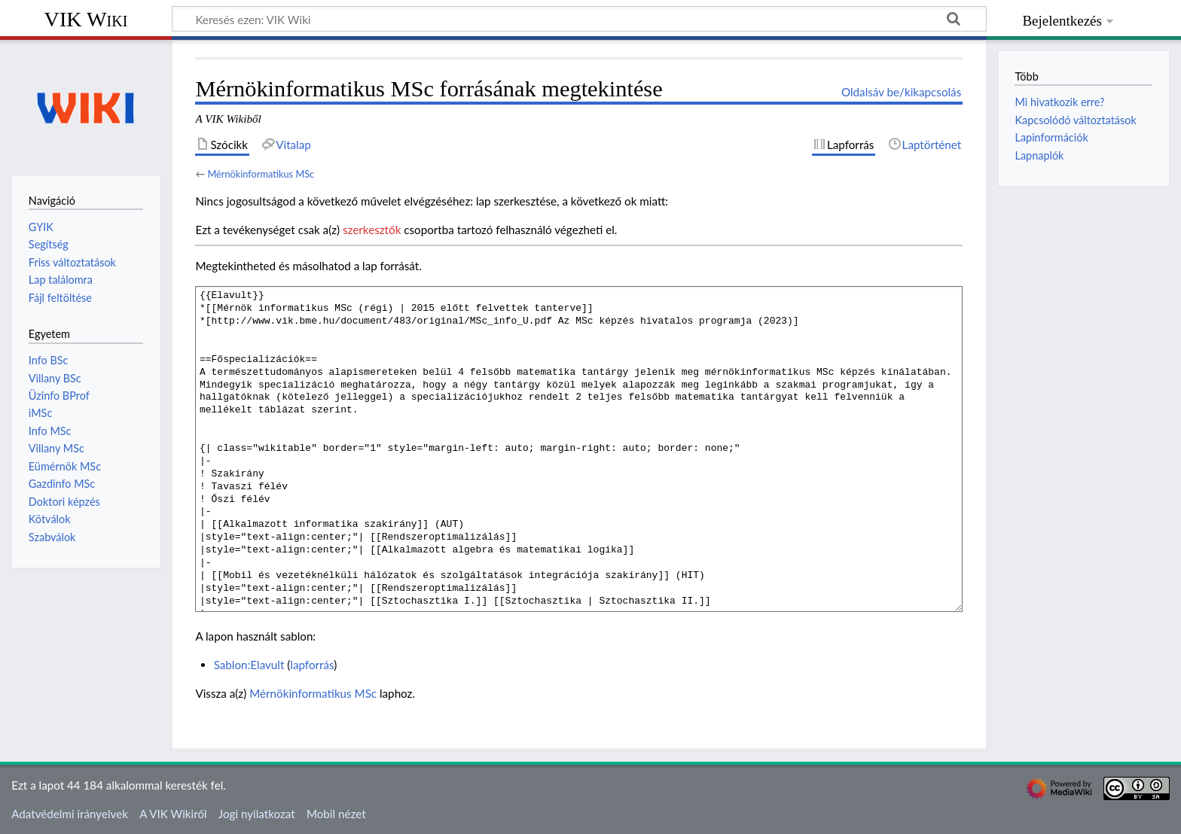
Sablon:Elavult (249, 664)
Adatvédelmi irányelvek (69, 813)
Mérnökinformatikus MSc (260, 174)
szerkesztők (372, 229)
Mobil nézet (336, 813)
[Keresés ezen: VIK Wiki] (579, 19)
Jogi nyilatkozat (256, 813)
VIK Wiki (86, 19)
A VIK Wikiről (172, 813)
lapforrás (312, 664)
